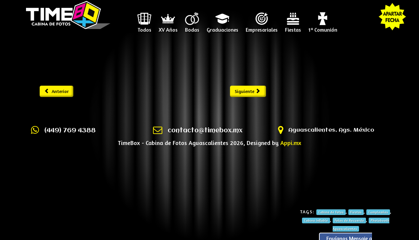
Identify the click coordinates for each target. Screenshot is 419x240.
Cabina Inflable (316, 220)
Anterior (56, 91)
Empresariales (262, 27)
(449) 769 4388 (70, 130)
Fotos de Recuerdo (349, 220)
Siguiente (247, 91)
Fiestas (293, 27)
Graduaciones (222, 27)
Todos (144, 27)
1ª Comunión (322, 27)
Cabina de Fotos (331, 212)
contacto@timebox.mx (205, 130)
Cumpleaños (378, 212)
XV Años (168, 27)
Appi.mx (290, 142)
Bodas (192, 27)
